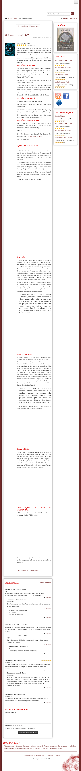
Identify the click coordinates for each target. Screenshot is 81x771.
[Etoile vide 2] (15, 725)
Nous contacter (28, 755)
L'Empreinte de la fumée (63, 138)
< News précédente (22, 26)
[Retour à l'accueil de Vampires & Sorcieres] (14, 10)
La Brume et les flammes (64, 60)
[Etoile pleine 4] (23, 45)
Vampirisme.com (9, 746)
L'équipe (57, 755)
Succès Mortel (60, 116)
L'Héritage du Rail (62, 82)
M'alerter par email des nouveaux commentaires (20, 728)
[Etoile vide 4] (19, 725)
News (15, 18)
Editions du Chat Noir (41, 748)
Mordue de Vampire (43, 746)
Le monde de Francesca (22, 748)
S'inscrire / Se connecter (69, 18)
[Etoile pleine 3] (21, 45)
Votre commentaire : (11, 712)
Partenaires (50, 755)
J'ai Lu (32, 748)
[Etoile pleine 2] (19, 45)
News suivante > (34, 26)
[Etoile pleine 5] (25, 45)
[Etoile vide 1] (13, 725)
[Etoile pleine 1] (17, 45)
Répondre (47, 597)
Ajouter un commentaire (44, 582)
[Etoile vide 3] (17, 725)
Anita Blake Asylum (56, 748)
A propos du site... (39, 755)
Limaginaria (53, 746)
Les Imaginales (62, 746)
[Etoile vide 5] (21, 725)
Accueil (9, 18)
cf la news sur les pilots (35, 136)
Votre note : (8, 725)
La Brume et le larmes (63, 67)
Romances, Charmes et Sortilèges (26, 746)
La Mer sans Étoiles (62, 75)
